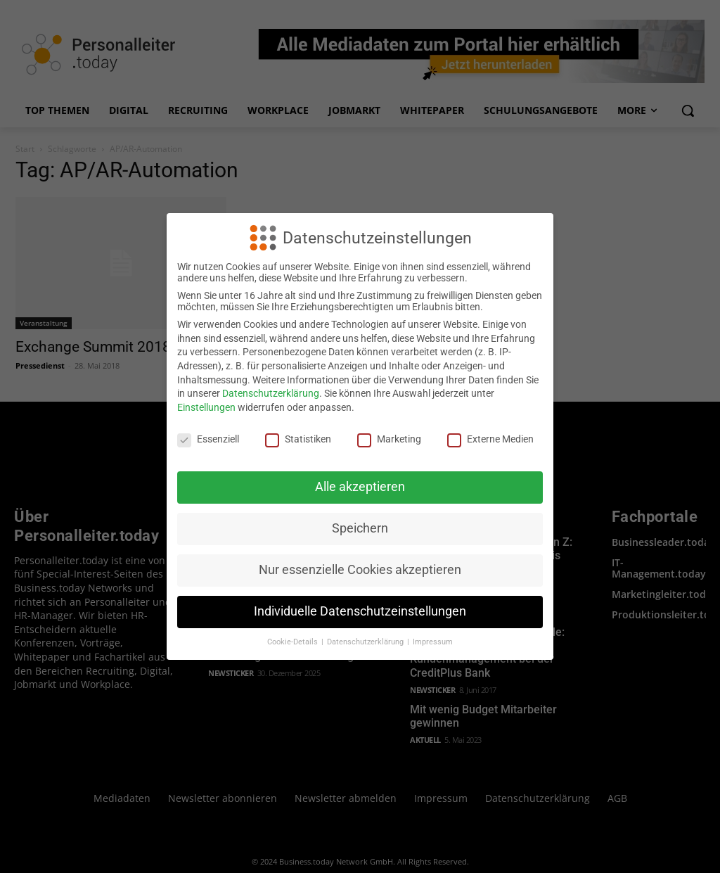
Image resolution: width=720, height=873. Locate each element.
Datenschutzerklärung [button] (366, 641)
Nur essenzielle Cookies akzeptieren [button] (360, 570)
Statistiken (298, 439)
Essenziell (208, 439)
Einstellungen (206, 407)
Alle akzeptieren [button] (360, 487)
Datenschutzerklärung (270, 393)
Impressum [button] (433, 641)
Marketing (389, 439)
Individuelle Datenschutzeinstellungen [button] (360, 611)
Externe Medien (490, 439)
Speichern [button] (360, 528)
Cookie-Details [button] (293, 641)
